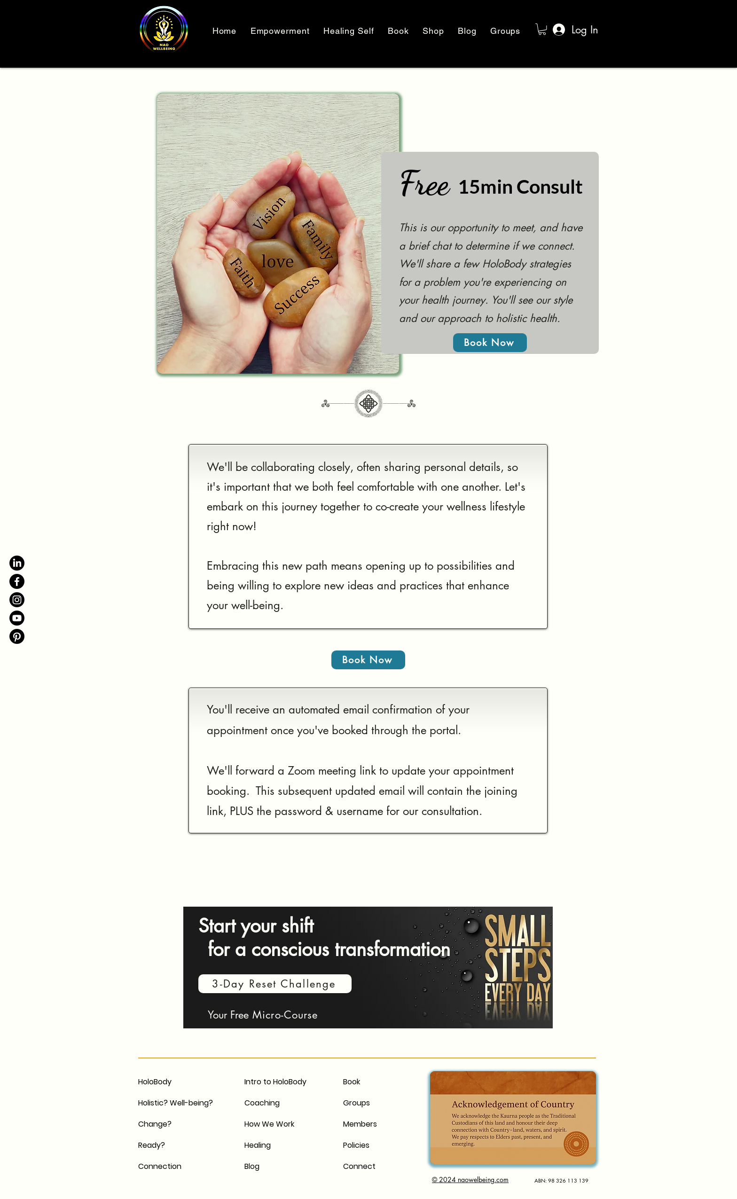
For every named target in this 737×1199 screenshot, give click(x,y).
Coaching (262, 1102)
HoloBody (155, 1081)
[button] (542, 29)
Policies (356, 1145)
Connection (159, 1166)
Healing (257, 1145)
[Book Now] (490, 342)
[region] (369, 972)
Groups (356, 1102)
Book (351, 1081)
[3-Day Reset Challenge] (275, 983)
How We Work (269, 1124)
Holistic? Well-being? (175, 1102)
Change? (155, 1124)
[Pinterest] (16, 636)
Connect (359, 1166)
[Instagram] (16, 599)
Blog (251, 1166)
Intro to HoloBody (275, 1081)
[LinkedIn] (16, 563)
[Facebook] (16, 581)
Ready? (151, 1145)
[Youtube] (16, 618)
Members (360, 1124)
